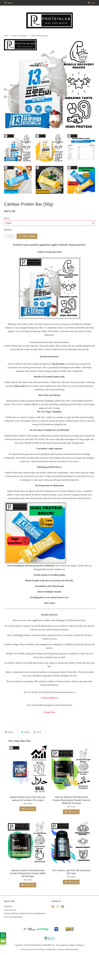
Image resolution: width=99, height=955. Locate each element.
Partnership (8, 906)
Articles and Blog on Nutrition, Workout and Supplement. (25, 913)
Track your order (10, 910)
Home (6, 36)
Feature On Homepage (19, 36)
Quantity (7, 230)
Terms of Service (27, 949)
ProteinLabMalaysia (49, 698)
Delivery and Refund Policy (68, 949)
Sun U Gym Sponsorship (13, 917)
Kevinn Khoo (49, 712)
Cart (91, 3)
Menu (8, 3)
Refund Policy (51, 949)
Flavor (7, 218)
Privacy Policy (39, 949)
